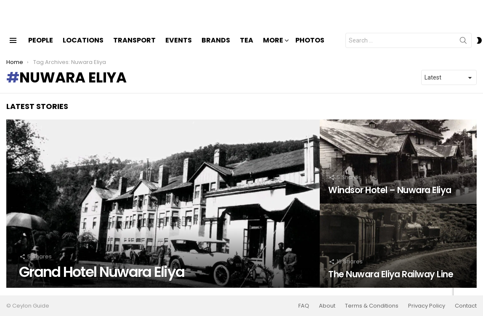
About (327, 306)
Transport (134, 47)
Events (178, 47)
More (273, 48)
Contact (466, 306)
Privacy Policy (426, 306)
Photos (309, 47)
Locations (83, 47)
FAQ (303, 306)
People (40, 47)
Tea (246, 47)
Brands (216, 47)
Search (463, 49)
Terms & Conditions (371, 306)
